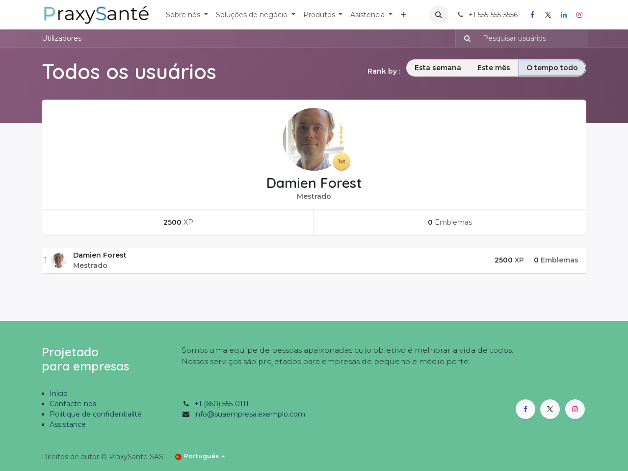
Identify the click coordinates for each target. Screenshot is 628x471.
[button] (438, 14)
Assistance (68, 424)
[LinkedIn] (564, 15)
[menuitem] (187, 15)
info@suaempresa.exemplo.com (249, 414)
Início (59, 393)
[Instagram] (579, 15)
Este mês (493, 67)
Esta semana (438, 67)
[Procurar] (464, 38)
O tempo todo (552, 67)
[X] (548, 15)
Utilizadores (61, 38)
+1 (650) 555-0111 (221, 403)
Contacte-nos (73, 403)
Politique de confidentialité (96, 414)
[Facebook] (532, 15)
